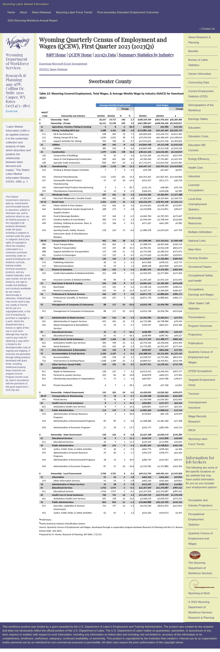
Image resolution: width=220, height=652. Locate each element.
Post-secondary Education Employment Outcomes (128, 12)
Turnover (193, 393)
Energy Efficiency (198, 159)
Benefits (193, 51)
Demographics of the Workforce (201, 108)
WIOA (192, 430)
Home (11, 12)
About (23, 12)
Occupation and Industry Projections (200, 503)
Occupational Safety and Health (200, 278)
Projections (195, 334)
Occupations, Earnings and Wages (201, 292)
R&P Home (56, 54)
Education (194, 127)
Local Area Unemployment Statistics (197, 204)
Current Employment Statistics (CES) (201, 94)
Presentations (196, 317)
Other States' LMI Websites (199, 306)
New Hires (194, 249)
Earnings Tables (198, 119)
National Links (197, 240)
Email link (12, 111)
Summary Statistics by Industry (146, 54)
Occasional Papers (199, 266)
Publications (195, 343)
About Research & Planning (199, 40)
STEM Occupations (200, 371)
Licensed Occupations (196, 187)
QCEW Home (80, 54)
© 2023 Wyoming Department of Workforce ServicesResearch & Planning (201, 609)
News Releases (41, 12)
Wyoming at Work (201, 587)
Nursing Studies (198, 258)
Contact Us (207, 28)
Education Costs (198, 136)
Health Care (195, 167)
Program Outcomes (200, 325)
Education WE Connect (197, 148)
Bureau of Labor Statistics (198, 62)
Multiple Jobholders (200, 232)
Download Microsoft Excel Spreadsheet (63, 63)
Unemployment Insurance (197, 405)
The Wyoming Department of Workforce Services (200, 562)
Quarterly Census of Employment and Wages (200, 357)
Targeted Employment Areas (201, 382)
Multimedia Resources (195, 221)
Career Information (199, 73)
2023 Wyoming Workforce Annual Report (32, 20)
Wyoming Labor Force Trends (74, 12)
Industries (194, 176)
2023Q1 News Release (53, 69)
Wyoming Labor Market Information (26, 4)
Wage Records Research (197, 419)
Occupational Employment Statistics (196, 519)
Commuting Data (198, 82)
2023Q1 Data (105, 54)
